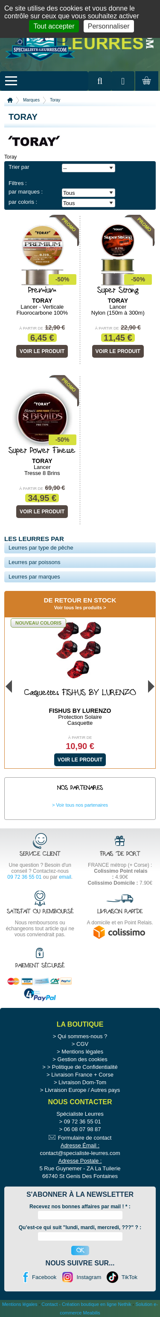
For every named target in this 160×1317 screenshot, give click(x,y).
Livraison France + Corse (82, 1074)
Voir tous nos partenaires (82, 805)
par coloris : (23, 202)
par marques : (26, 191)
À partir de (31, 328)
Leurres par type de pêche (41, 547)
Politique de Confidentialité (85, 1067)
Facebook (44, 1277)
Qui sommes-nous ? (82, 1036)
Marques (31, 100)
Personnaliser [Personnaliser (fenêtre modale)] (109, 26)
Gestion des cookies (83, 1059)
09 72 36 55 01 (24, 877)
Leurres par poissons (34, 562)
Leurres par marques (34, 576)
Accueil (10, 100)
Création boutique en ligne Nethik (96, 1304)
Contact (49, 1304)
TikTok (129, 1277)
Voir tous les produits (78, 607)
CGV (82, 1044)
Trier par (19, 167)
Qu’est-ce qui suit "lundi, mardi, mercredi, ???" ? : (80, 1227)
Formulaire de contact (85, 1138)
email (65, 877)
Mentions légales (82, 1051)
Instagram (89, 1277)
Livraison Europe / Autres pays (82, 1090)
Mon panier (145, 89)
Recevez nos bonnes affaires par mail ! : (80, 1207)
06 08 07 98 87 (82, 1129)
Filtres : (18, 183)
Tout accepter (53, 26)
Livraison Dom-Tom (82, 1082)
